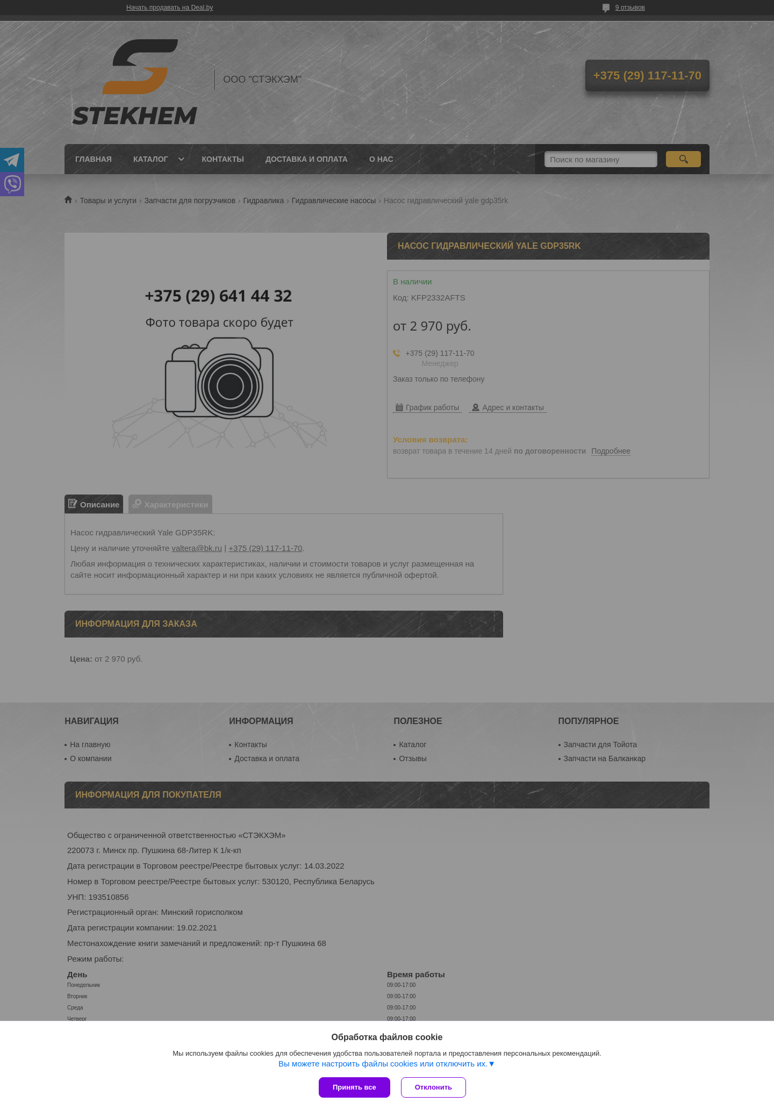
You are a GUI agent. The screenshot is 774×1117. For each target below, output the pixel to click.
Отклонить (433, 1087)
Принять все (354, 1087)
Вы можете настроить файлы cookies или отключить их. (383, 1063)
